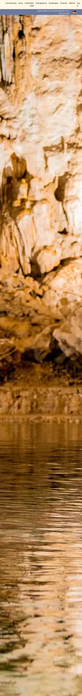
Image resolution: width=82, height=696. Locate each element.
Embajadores (41, 3)
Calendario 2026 (29, 4)
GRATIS (72, 3)
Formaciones (11, 3)
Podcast (63, 3)
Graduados (53, 3)
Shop (20, 3)
